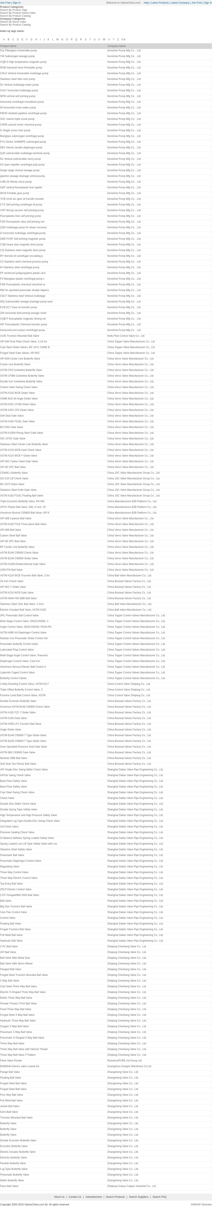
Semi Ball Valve (9, 1111)
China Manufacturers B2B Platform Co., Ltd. (132, 501)
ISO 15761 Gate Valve (12, 438)
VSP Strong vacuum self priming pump (22, 210)
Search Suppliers (138, 1196)
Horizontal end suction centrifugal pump (22, 330)
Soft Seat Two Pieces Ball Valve (18, 763)
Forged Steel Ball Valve (13, 1083)
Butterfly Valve (8, 1123)
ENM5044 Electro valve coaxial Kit (19, 1066)
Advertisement (93, 1196)
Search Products (115, 1196)
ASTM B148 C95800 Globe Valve (19, 558)
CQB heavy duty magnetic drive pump (21, 244)
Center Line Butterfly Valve (15, 364)
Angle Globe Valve (10, 729)
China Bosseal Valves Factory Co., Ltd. (129, 581)
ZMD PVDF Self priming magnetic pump (22, 238)
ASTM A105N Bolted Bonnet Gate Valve (22, 564)
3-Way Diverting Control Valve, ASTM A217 (24, 683)
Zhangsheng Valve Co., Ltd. (123, 1072)
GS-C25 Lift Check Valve (14, 478)
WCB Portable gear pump (14, 193)
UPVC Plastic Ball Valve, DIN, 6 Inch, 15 (23, 507)
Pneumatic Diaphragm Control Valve (20, 860)
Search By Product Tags (13, 9)
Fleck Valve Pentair (11, 1060)
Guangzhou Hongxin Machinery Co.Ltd (129, 1066)
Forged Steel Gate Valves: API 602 (19, 352)
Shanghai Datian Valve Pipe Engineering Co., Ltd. (135, 769)
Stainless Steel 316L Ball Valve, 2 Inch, (22, 604)
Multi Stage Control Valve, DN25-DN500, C (24, 621)
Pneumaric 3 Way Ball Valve (16, 1032)
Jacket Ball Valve (10, 1106)
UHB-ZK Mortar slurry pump (16, 181)
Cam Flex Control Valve (13, 912)
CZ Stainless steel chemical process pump (24, 261)
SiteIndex (206, 1204)
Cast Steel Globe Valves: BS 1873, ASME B (25, 347)
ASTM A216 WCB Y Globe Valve (18, 455)
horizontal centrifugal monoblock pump (22, 101)
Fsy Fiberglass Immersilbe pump (18, 50)
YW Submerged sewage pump (17, 56)
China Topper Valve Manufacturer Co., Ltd (131, 341)
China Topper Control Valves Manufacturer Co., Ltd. (136, 615)
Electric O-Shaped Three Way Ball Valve (23, 992)
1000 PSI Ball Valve (11, 569)
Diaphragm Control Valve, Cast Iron (20, 661)
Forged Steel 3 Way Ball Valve (17, 1014)
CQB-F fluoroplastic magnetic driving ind (23, 318)
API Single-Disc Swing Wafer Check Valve (24, 769)
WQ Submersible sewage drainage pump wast (26, 301)
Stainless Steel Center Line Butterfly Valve (24, 444)
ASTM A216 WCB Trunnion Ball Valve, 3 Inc (25, 575)
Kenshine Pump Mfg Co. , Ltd (124, 50)
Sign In (17, 2)
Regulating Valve (9, 866)
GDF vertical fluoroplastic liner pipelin (21, 187)
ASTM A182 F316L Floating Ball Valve (21, 495)
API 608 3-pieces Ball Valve (15, 518)
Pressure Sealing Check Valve (17, 832)
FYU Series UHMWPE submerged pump (23, 141)
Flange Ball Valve (10, 1072)
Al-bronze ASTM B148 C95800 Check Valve (25, 706)
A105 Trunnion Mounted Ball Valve (19, 335)
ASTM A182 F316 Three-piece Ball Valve (23, 524)
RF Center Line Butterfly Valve (17, 547)
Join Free (5, 2)
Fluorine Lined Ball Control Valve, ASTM (22, 695)
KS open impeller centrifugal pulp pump (22, 164)
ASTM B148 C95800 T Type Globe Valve (23, 735)
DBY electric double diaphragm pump (21, 147)
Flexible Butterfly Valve (13, 1163)
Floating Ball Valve (10, 923)
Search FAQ (159, 1196)
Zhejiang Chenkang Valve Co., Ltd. (126, 946)
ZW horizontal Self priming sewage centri (23, 313)
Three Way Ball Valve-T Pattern (18, 1054)
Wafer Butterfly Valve (12, 1180)
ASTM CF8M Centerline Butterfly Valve (22, 375)
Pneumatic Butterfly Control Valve (19, 644)
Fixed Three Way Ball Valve (15, 1009)
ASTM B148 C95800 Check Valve (19, 552)
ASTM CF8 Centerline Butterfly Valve (21, 370)
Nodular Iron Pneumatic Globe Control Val (23, 638)
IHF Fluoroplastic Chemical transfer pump (23, 324)
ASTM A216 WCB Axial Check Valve (20, 449)
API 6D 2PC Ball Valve (13, 467)
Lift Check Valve (9, 826)
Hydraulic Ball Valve (11, 940)
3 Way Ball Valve (9, 980)
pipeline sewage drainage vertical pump (22, 176)
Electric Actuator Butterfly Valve (18, 1151)
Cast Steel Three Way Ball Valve (18, 986)
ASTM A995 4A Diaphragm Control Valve (23, 632)
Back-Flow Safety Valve (13, 780)
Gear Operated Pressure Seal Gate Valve (23, 746)
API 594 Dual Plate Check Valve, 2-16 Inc (23, 341)
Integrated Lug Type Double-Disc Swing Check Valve (30, 820)
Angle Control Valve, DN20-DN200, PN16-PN (25, 626)
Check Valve (7, 798)
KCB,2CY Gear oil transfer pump (18, 307)
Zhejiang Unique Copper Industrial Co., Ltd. (131, 1186)
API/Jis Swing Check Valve (15, 775)
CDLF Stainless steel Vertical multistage (22, 295)
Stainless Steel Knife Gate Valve (18, 489)
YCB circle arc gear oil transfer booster (22, 198)
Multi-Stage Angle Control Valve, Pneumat (23, 655)
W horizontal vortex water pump (18, 107)
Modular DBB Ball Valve (13, 758)
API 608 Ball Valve (10, 529)
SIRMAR (196, 1204)
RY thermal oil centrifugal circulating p (21, 255)
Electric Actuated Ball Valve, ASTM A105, (23, 609)
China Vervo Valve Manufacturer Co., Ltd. (130, 358)
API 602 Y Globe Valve (13, 586)
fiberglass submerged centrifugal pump (22, 136)
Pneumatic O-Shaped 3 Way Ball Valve (22, 1037)
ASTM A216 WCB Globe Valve (17, 392)
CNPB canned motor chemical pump (20, 124)
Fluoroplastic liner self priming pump (20, 216)
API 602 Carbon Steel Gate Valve (19, 461)
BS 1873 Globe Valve (12, 484)
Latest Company (180, 2)
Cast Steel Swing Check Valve (17, 792)
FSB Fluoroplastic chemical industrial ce (22, 284)
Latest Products (160, 2)
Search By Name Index (13, 21)
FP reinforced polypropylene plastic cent (22, 273)
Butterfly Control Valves (13, 678)
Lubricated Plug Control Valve (17, 649)
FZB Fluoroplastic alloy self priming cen (22, 221)
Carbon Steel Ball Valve (13, 535)
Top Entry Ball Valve (11, 883)
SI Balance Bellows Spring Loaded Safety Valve (27, 838)
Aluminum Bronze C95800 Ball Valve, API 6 (24, 512)
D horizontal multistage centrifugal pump (23, 233)
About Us (59, 1196)
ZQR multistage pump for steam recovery (23, 227)
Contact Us (75, 1196)
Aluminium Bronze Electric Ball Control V (23, 666)
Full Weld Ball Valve (11, 935)
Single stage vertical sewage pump (19, 170)
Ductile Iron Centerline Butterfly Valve (21, 381)
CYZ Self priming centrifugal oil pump (21, 204)
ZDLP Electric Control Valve (16, 889)
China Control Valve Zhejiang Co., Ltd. (129, 683)
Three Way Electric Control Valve (18, 877)
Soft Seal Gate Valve (12, 415)
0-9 (123, 39)
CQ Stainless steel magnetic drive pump (22, 250)
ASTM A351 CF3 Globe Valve (17, 410)
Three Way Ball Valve (12, 1043)
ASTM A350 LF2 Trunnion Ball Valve (20, 723)
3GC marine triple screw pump (17, 119)
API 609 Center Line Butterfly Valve (20, 358)
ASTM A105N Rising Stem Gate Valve (21, 432)
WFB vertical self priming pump (17, 96)
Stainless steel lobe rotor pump (17, 79)
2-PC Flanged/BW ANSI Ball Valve (19, 895)
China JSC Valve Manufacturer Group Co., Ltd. (133, 472)
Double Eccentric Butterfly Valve (18, 701)
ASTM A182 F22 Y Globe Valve (18, 712)
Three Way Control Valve (14, 872)
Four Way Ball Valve (11, 1094)
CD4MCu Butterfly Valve (14, 472)
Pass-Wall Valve (9, 1186)
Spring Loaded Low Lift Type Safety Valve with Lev (28, 843)
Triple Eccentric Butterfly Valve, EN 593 (22, 501)
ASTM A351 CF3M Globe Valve (18, 404)
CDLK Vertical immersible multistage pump (24, 73)
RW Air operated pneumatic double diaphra (24, 290)
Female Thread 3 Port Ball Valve (18, 1003)
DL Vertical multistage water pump (19, 84)
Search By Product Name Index (18, 12)
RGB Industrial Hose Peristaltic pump (21, 67)
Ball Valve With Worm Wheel (16, 963)
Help (146, 2)
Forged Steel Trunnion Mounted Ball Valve (24, 975)
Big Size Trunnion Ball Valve (16, 906)
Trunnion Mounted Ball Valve (16, 1117)
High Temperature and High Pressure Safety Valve (28, 815)
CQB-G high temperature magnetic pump (23, 61)
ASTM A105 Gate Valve (13, 718)
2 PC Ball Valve (9, 946)
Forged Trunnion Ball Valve (15, 929)
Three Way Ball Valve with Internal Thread (23, 1049)
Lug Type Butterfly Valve (14, 1169)
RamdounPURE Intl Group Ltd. (124, 1060)
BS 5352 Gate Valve (11, 427)
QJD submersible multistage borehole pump (25, 153)
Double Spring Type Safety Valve (18, 809)
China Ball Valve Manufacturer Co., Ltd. (129, 575)
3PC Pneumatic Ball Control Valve (19, 615)
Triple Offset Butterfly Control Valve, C (21, 689)
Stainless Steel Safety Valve (16, 849)
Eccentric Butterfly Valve (14, 1146)
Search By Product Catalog (15, 15)
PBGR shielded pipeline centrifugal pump (23, 113)
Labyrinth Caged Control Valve (17, 672)
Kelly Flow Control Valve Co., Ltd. (126, 335)
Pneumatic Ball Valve (12, 855)
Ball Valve (5, 900)
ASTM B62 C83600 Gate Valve (17, 752)
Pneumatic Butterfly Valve (14, 1174)
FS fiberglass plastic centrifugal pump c (22, 278)
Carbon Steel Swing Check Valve (19, 387)
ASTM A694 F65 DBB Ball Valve (18, 598)
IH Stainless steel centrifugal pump (19, 267)
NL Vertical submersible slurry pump (20, 158)
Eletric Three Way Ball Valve (16, 997)
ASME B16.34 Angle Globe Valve (19, 398)
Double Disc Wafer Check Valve (18, 803)
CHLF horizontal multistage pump (19, 90)
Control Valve (7, 917)
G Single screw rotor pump (15, 130)
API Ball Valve (8, 952)
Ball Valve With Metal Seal (15, 957)
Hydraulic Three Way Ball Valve (18, 1020)
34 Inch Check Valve (11, 581)
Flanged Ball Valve (10, 969)
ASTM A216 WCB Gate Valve (16, 592)
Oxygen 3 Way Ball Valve (14, 1026)
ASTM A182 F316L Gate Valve (17, 421)
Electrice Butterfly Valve (13, 1157)
